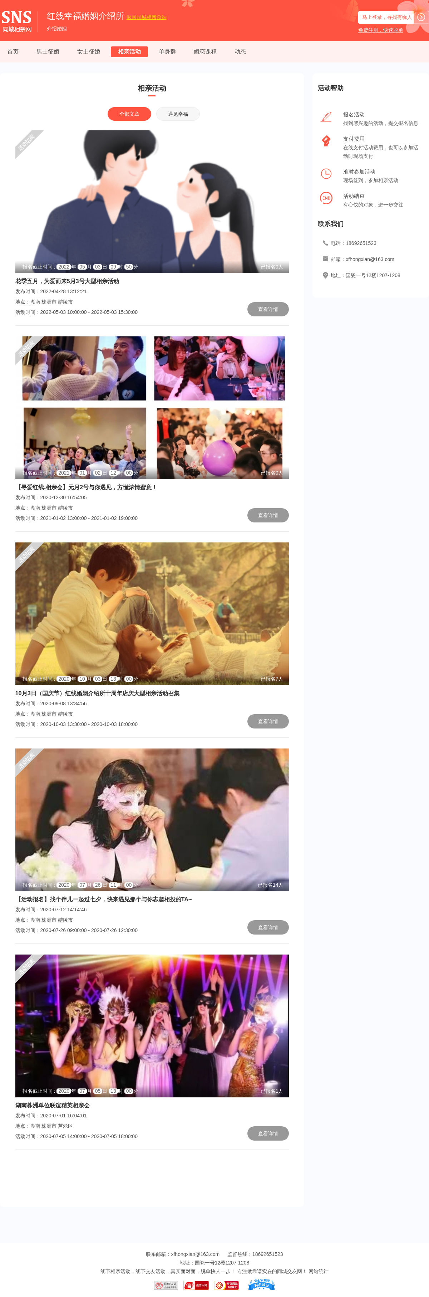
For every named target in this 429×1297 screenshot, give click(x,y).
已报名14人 (270, 885)
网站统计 (319, 1271)
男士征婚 (47, 52)
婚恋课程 (205, 52)
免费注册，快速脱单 (380, 30)
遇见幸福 (178, 114)
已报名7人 (272, 679)
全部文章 (129, 114)
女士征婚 (88, 52)
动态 (240, 52)
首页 (13, 52)
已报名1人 (272, 1091)
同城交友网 (289, 1271)
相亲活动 (129, 52)
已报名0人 (272, 267)
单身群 (167, 52)
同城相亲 (147, 17)
